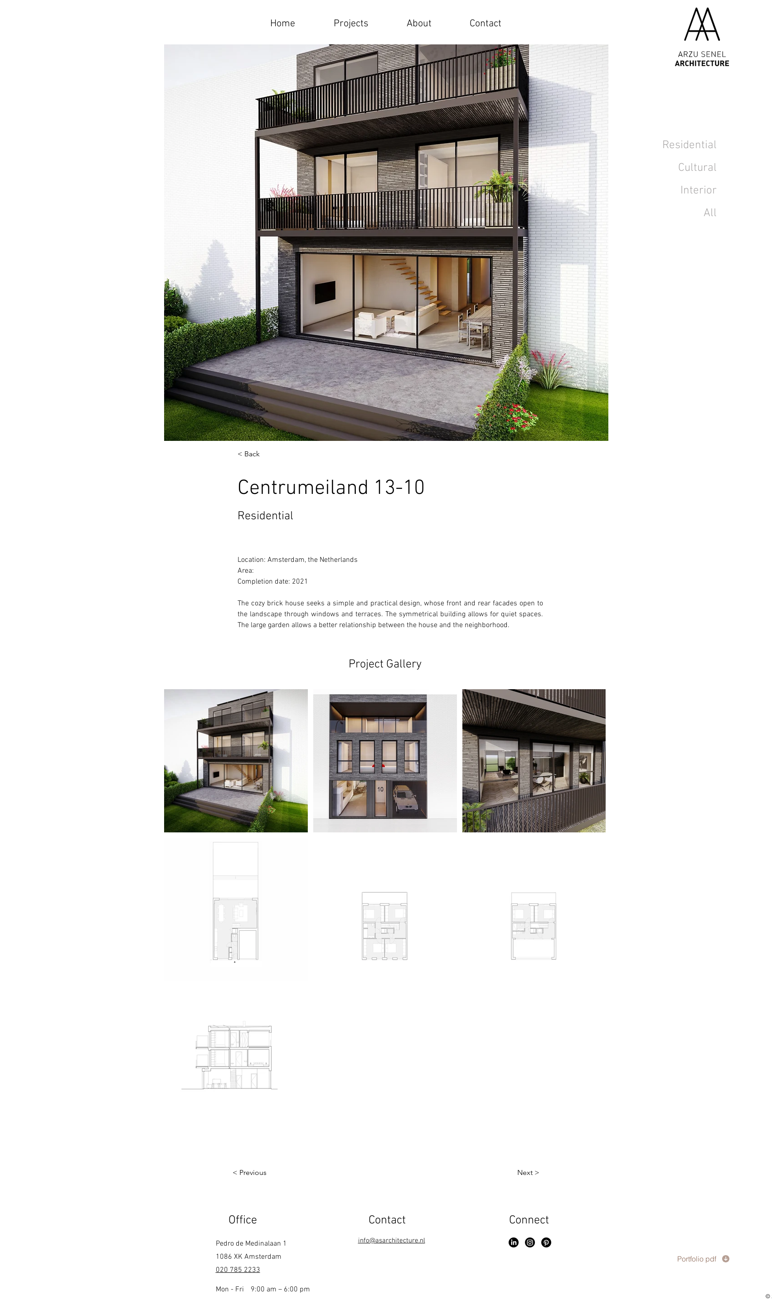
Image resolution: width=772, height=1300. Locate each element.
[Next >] (509, 1172)
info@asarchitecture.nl (391, 1241)
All (710, 213)
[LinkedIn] (514, 1242)
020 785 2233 (238, 1270)
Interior (698, 191)
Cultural (697, 168)
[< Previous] (268, 1172)
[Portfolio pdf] (703, 1258)
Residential (689, 145)
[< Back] (267, 454)
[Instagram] (530, 1242)
